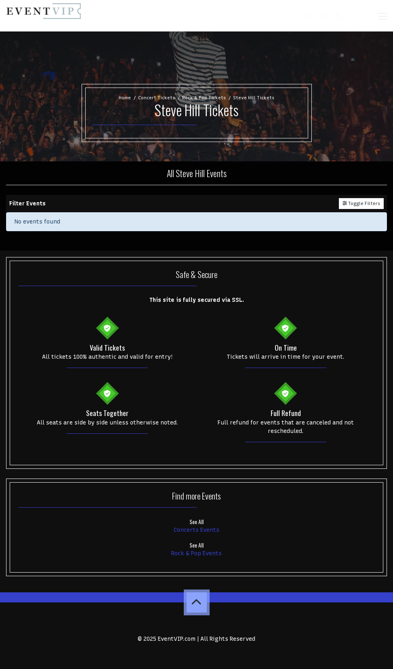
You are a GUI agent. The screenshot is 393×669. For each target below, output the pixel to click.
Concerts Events (196, 530)
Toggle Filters (361, 203)
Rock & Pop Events (196, 553)
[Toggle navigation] (382, 15)
